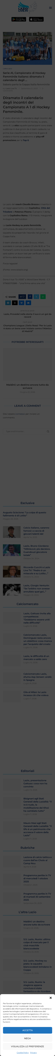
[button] (50, 997)
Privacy (33, 1052)
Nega (27, 1038)
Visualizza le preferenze (27, 1046)
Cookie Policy (23, 1052)
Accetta (27, 1030)
